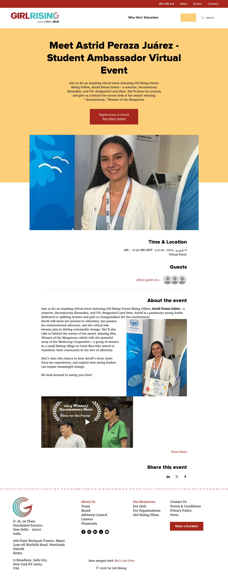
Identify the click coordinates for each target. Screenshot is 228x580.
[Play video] (87, 422)
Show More (179, 451)
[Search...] (210, 18)
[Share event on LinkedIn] (168, 476)
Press (174, 515)
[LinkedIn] (95, 532)
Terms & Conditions (185, 506)
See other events (114, 118)
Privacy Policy (181, 511)
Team (85, 506)
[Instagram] (89, 532)
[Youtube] (107, 532)
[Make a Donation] (186, 526)
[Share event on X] (176, 476)
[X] (101, 532)
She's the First (124, 560)
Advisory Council (94, 515)
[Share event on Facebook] (185, 476)
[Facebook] (83, 532)
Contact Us (178, 502)
